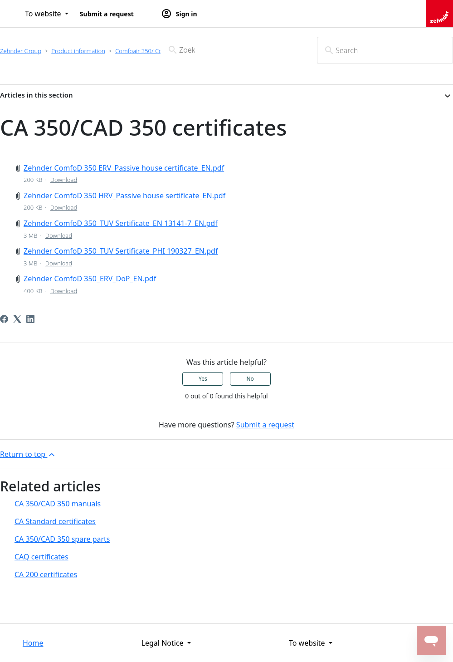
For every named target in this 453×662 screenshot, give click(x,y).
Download (63, 180)
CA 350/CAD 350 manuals (58, 504)
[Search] (385, 50)
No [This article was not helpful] (249, 378)
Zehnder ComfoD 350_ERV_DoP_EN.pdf (90, 279)
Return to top (28, 454)
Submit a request (107, 14)
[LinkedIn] (30, 319)
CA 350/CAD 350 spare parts (62, 539)
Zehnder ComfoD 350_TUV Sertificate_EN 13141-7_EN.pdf (121, 223)
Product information (78, 51)
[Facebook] (4, 319)
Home (33, 643)
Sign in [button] (179, 13)
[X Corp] (17, 319)
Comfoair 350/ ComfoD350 (151, 51)
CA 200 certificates (46, 574)
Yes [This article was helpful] (203, 378)
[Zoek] (226, 50)
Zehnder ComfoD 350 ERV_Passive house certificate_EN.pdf (124, 168)
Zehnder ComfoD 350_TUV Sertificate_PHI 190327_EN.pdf (121, 251)
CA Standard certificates (55, 521)
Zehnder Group (20, 51)
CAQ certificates (41, 557)
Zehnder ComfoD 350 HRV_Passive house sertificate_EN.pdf (124, 196)
